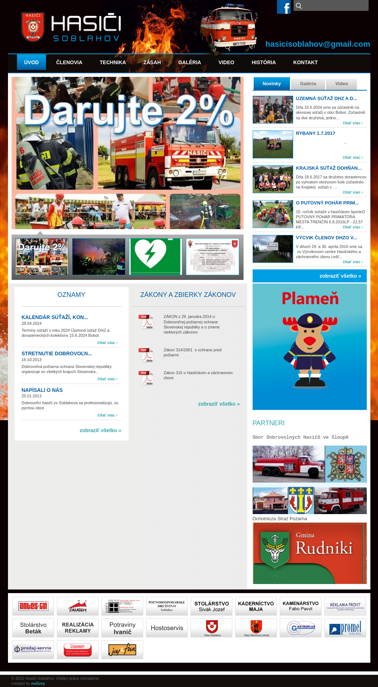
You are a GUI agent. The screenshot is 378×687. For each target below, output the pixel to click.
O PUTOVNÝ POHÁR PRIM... (327, 203)
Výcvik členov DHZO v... (326, 237)
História (264, 62)
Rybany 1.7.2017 (315, 133)
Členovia (69, 62)
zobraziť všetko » (340, 276)
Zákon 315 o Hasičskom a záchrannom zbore (198, 375)
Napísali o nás (42, 390)
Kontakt (305, 62)
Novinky (272, 83)
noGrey (38, 683)
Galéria (189, 62)
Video (226, 62)
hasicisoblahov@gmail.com (317, 44)
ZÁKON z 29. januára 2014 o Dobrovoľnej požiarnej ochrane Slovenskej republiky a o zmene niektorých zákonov (192, 324)
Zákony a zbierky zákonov (188, 294)
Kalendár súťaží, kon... (55, 317)
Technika (113, 62)
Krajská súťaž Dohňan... (329, 168)
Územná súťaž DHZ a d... (326, 98)
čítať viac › (353, 123)
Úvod (31, 62)
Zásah (152, 62)
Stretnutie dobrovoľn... (57, 353)
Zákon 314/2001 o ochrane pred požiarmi (193, 352)
